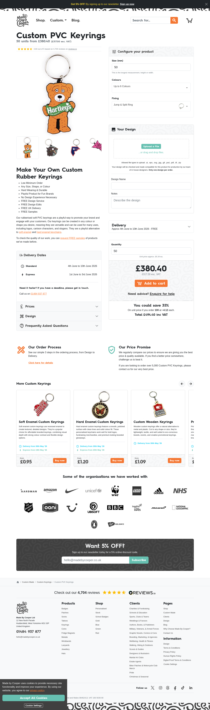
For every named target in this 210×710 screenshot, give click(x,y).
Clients (166, 617)
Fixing (115, 98)
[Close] (206, 4)
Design (27, 316)
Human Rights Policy (172, 656)
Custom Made (28, 582)
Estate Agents (135, 661)
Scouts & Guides (137, 649)
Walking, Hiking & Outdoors (141, 645)
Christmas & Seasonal (139, 677)
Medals (65, 637)
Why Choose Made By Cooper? (176, 629)
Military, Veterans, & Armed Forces (144, 629)
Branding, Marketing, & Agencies (143, 637)
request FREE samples (72, 238)
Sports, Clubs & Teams (139, 617)
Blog (165, 625)
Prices (26, 306)
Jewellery (66, 649)
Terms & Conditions (171, 648)
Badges (65, 608)
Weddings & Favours (138, 621)
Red (97, 633)
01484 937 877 (39, 293)
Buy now (60, 460)
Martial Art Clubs (137, 657)
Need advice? (151, 294)
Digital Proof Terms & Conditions (177, 660)
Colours (116, 79)
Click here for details (40, 362)
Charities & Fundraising (139, 608)
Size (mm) (117, 60)
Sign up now (127, 4)
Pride (132, 672)
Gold (97, 621)
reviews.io (72, 49)
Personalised (101, 608)
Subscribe (139, 560)
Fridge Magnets (68, 633)
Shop (165, 608)
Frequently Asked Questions (43, 326)
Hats (64, 653)
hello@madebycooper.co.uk (28, 637)
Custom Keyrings (44, 582)
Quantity (116, 244)
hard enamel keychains (49, 232)
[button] (58, 20)
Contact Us (168, 633)
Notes (114, 193)
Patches (65, 613)
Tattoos (65, 621)
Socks (64, 617)
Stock (97, 613)
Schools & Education (138, 613)
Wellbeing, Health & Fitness (141, 641)
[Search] (151, 20)
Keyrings (65, 625)
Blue (97, 625)
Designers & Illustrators (139, 653)
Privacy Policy (169, 652)
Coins (64, 629)
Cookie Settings (170, 664)
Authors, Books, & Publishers (142, 625)
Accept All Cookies (33, 698)
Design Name (118, 179)
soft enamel (25, 232)
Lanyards (66, 645)
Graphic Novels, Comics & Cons (143, 633)
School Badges (101, 617)
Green (98, 629)
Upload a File (151, 146)
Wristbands (66, 641)
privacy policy (37, 690)
